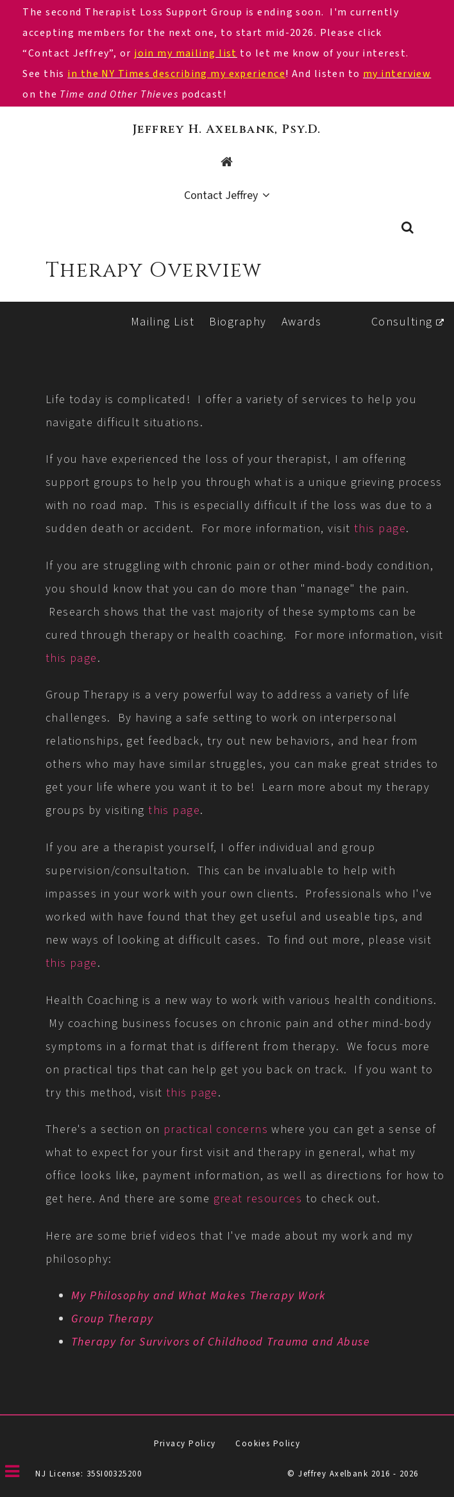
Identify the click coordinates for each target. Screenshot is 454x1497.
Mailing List (162, 322)
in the (84, 74)
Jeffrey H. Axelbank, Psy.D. (227, 129)
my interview (397, 74)
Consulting (401, 322)
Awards (302, 322)
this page (380, 529)
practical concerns (216, 1129)
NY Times (127, 74)
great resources (258, 1199)
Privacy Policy (185, 1443)
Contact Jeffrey (221, 196)
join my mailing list (185, 53)
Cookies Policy (267, 1443)
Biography (237, 322)
